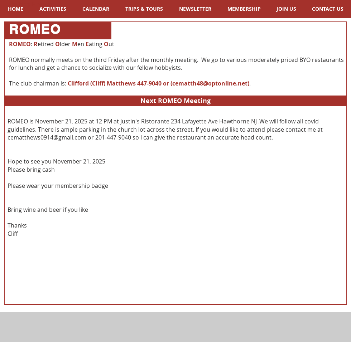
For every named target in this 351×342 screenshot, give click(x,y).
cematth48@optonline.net (209, 83)
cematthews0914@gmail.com (47, 137)
